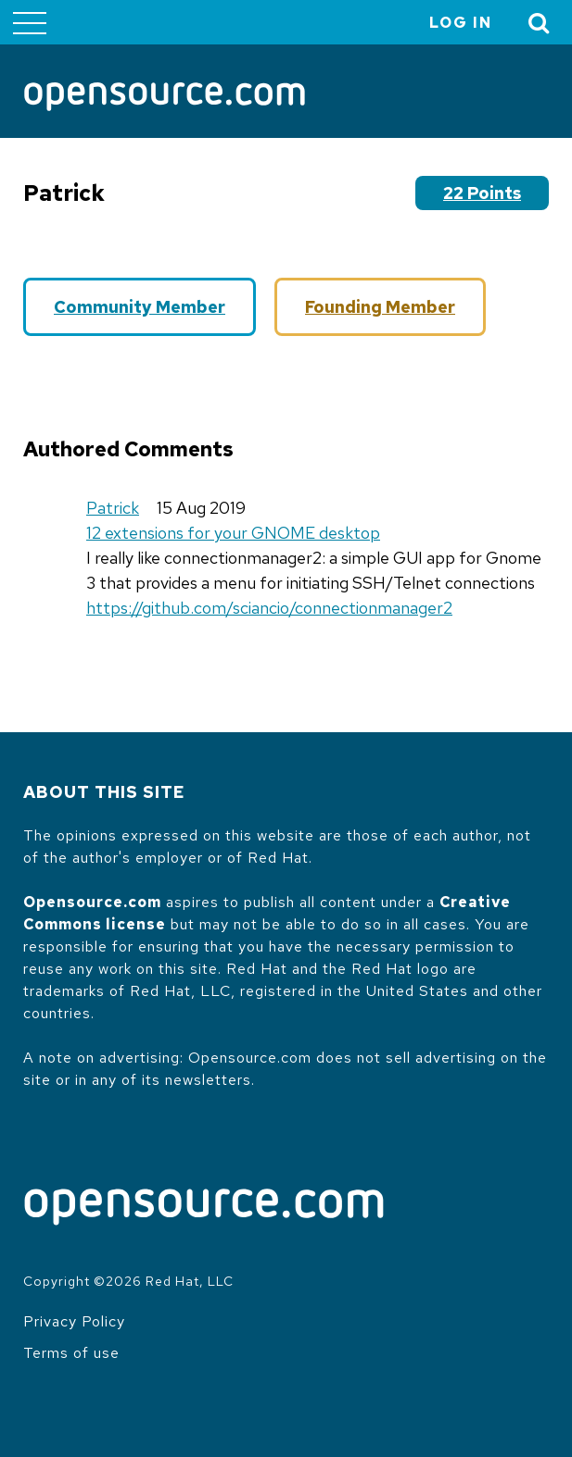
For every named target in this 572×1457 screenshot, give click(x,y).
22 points (482, 193)
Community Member (139, 307)
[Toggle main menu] (29, 22)
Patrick (112, 507)
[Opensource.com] (164, 98)
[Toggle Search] (539, 22)
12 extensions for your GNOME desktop (233, 532)
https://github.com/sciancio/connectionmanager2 (269, 607)
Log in (460, 22)
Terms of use (71, 1353)
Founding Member (380, 307)
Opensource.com (92, 902)
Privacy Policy (74, 1321)
